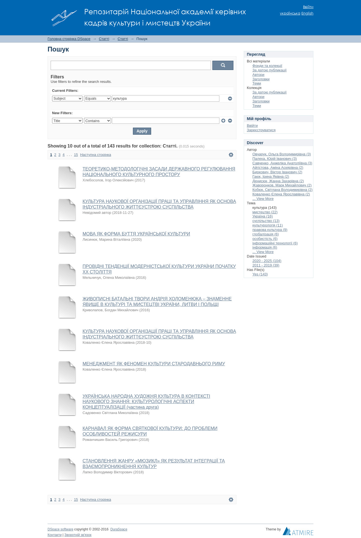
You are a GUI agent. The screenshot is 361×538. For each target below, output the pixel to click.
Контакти (55, 535)
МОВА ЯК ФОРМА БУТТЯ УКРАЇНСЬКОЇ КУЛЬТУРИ (136, 233)
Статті (104, 39)
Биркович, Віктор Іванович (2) (277, 172)
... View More (263, 199)
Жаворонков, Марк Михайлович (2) (281, 185)
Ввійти (308, 6)
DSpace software (60, 529)
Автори (258, 74)
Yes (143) (260, 274)
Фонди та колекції (267, 66)
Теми (256, 83)
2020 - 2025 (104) (266, 261)
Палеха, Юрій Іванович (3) (274, 158)
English (307, 13)
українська (290, 13)
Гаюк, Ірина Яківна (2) (270, 176)
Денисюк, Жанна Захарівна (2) (278, 181)
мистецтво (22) (265, 212)
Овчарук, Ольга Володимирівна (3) (281, 154)
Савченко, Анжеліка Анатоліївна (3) (282, 163)
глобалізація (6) (265, 234)
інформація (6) (264, 247)
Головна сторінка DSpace (69, 39)
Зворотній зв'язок (78, 535)
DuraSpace (118, 529)
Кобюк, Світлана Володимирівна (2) (282, 190)
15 (76, 155)
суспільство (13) (266, 221)
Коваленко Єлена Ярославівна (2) (281, 194)
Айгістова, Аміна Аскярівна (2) (277, 167)
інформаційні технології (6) (275, 243)
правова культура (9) (269, 230)
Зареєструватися (261, 130)
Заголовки (260, 79)
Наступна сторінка (95, 155)
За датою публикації (269, 70)
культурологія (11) (267, 225)
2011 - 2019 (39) (265, 265)
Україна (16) (262, 216)
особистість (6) (265, 239)
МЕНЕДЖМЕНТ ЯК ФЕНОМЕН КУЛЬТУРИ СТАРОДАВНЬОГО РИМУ (154, 363)
